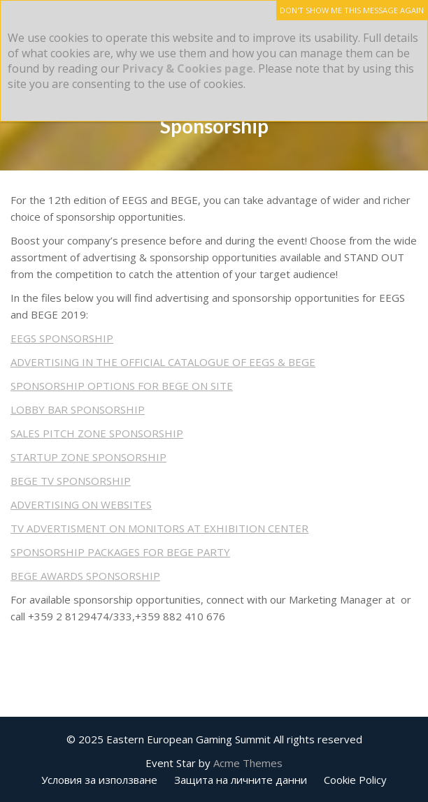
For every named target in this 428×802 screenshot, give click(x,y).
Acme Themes (248, 763)
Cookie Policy (355, 780)
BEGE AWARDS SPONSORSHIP (85, 576)
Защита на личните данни (240, 780)
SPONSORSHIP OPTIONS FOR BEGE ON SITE (121, 386)
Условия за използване (99, 780)
